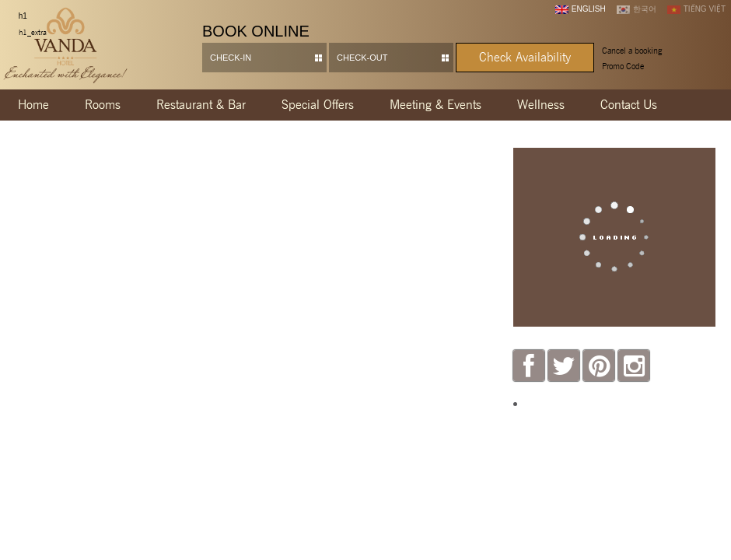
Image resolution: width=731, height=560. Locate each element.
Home (33, 104)
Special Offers (318, 104)
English (580, 9)
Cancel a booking (632, 50)
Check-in (230, 57)
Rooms (103, 104)
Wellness (541, 104)
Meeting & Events (435, 104)
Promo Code (623, 66)
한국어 (636, 9)
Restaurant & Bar (201, 104)
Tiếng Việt (696, 9)
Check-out (362, 57)
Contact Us (628, 104)
